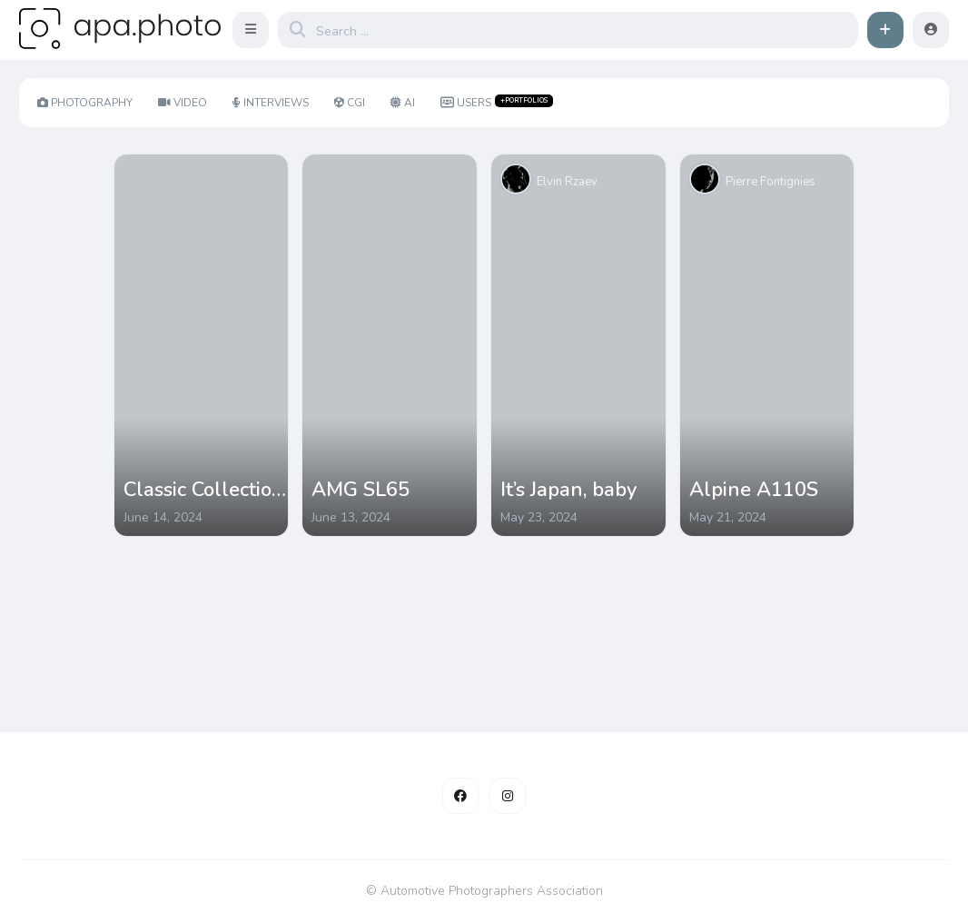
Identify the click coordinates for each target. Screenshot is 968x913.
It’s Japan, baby (568, 490)
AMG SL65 (360, 490)
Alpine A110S (753, 490)
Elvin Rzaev (567, 182)
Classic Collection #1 (203, 490)
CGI (349, 102)
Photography (85, 102)
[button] (250, 30)
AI (402, 102)
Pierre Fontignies (770, 182)
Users (496, 102)
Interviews (270, 102)
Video (182, 102)
